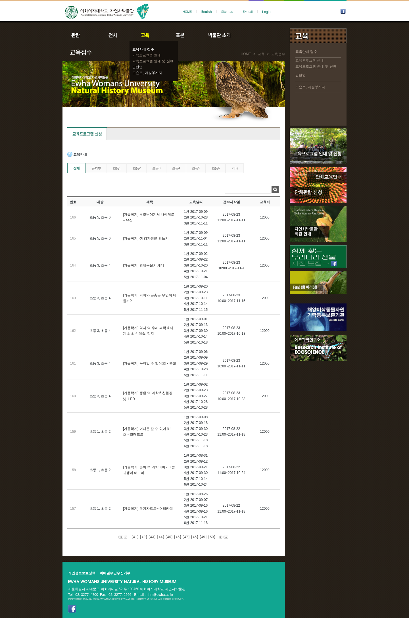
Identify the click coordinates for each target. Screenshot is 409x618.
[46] (177, 536)
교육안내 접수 (143, 49)
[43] (152, 536)
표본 (179, 35)
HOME (187, 11)
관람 (79, 35)
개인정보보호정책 (81, 573)
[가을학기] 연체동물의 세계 (143, 265)
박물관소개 (219, 35)
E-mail (248, 11)
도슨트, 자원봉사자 (147, 72)
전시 (113, 35)
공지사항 (257, 35)
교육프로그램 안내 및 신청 (152, 61)
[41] (135, 536)
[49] (203, 536)
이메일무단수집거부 (115, 573)
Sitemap (227, 11)
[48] (194, 536)
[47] (186, 536)
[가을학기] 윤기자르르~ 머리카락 (148, 509)
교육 (146, 35)
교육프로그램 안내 (146, 55)
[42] (143, 536)
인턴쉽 (137, 66)
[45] (169, 536)
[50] (211, 536)
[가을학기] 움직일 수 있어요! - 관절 (149, 363)
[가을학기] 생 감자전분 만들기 (146, 238)
